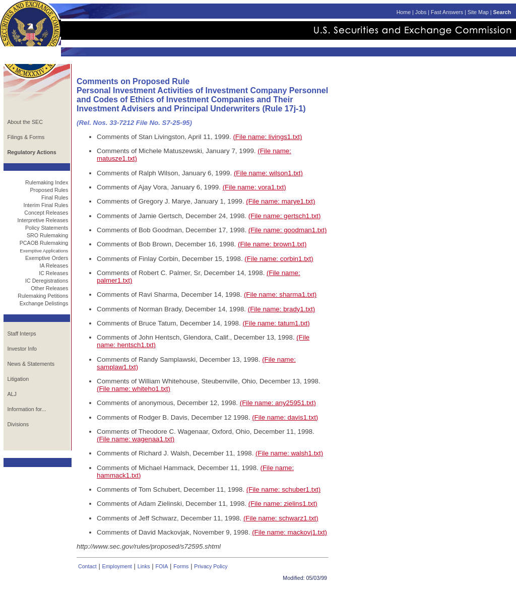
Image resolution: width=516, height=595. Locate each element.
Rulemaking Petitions (43, 296)
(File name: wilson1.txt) (268, 173)
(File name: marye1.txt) (280, 201)
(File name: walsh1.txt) (289, 453)
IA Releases (53, 265)
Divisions (18, 424)
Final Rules (54, 197)
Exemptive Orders (46, 258)
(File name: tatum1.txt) (275, 323)
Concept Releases (46, 213)
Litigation (18, 379)
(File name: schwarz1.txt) (280, 518)
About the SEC (25, 122)
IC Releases (53, 273)
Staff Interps (21, 333)
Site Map (478, 12)
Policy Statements (46, 228)
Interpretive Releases (43, 220)
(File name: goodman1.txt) (287, 230)
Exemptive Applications (44, 250)
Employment (117, 566)
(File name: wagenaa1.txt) (135, 439)
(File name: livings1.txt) (267, 137)
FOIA (161, 566)
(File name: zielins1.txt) (282, 503)
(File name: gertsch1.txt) (284, 216)
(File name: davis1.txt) (285, 417)
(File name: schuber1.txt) (283, 489)
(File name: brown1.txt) (272, 244)
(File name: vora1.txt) (254, 187)
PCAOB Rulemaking (44, 243)
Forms (180, 566)
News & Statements (30, 364)
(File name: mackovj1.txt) (289, 532)
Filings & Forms (25, 137)
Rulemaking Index (46, 182)
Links (144, 566)
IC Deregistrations (46, 281)
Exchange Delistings (44, 303)
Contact (87, 566)
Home (404, 12)
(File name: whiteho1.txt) (133, 388)
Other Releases (49, 288)
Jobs (421, 12)
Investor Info (22, 349)
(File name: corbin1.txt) (278, 258)
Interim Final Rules (45, 205)
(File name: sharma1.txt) (280, 294)
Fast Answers (447, 12)
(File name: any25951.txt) (278, 403)
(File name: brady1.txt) (281, 309)
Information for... (26, 409)
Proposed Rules (49, 190)
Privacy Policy (210, 566)
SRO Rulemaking (47, 235)
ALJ (11, 394)
